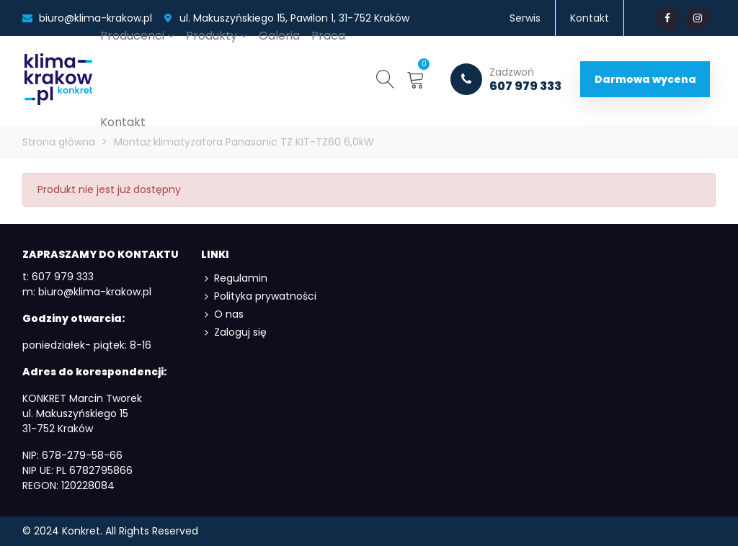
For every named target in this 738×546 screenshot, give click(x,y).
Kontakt (123, 122)
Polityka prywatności (258, 296)
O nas (222, 314)
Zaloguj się (234, 332)
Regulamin (234, 278)
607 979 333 (505, 79)
